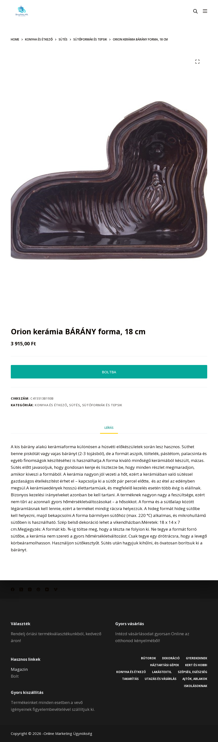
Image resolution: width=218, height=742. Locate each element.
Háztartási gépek (164, 665)
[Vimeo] (55, 589)
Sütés (74, 405)
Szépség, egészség (192, 672)
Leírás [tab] (109, 428)
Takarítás (130, 679)
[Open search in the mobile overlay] (195, 11)
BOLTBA (109, 371)
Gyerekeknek (196, 658)
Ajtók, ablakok (194, 679)
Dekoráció (171, 658)
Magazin (19, 669)
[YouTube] (47, 589)
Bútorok (148, 658)
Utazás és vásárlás (160, 679)
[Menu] (205, 11)
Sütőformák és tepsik (102, 405)
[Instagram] (30, 589)
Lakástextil (162, 672)
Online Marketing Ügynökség (68, 733)
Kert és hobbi (196, 665)
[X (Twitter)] (21, 589)
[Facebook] (12, 589)
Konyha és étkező (51, 405)
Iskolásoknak (195, 686)
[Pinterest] (38, 589)
